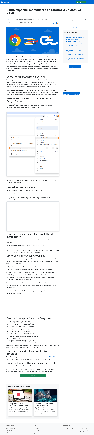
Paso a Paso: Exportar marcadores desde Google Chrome (75, 38)
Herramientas (66, 94)
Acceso (71, 2)
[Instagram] (82, 428)
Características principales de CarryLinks (73, 51)
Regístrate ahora (75, 67)
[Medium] (87, 428)
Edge (50, 357)
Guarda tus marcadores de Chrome (75, 35)
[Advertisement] (75, 79)
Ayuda (38, 2)
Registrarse (81, 2)
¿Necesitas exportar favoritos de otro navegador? (74, 55)
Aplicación (22, 2)
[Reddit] (72, 428)
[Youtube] (68, 428)
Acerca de (16, 2)
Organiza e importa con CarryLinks (75, 48)
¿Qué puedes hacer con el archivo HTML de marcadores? (75, 44)
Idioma (84, 431)
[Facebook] (63, 428)
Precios (43, 2)
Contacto (48, 2)
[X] (77, 428)
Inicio (7, 19)
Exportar (76, 94)
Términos (37, 434)
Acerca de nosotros (12, 428)
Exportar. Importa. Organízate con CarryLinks (75, 59)
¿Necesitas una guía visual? (73, 41)
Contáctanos (38, 432)
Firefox (46, 357)
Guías (72, 94)
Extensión (29, 2)
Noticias (9, 430)
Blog (34, 2)
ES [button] (87, 2)
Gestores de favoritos (67, 92)
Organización (77, 92)
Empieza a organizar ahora (32, 375)
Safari (54, 357)
